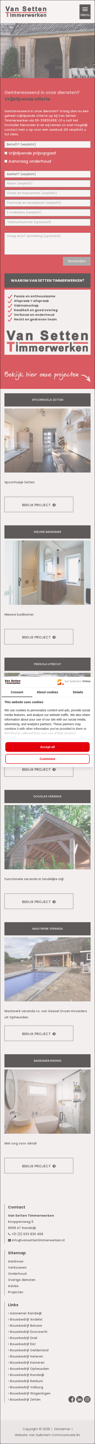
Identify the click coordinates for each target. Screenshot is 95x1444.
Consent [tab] (17, 692)
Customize (47, 759)
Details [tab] (78, 692)
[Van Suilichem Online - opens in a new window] (74, 682)
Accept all (47, 747)
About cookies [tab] (47, 692)
